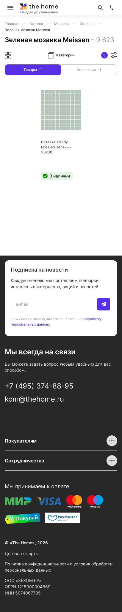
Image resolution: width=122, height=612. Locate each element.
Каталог (37, 23)
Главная (12, 23)
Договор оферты (22, 553)
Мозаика (62, 23)
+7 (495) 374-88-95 (39, 386)
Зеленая (88, 23)
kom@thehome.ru (34, 399)
